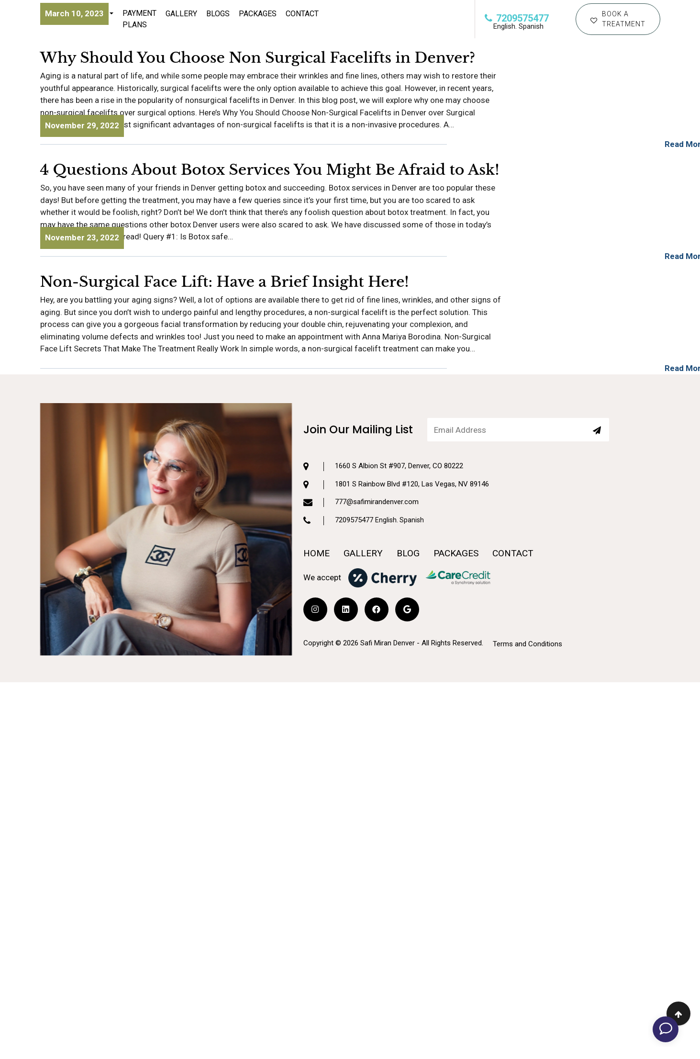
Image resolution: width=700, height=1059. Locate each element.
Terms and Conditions (527, 604)
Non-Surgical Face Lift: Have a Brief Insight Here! (224, 282)
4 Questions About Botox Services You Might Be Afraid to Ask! (270, 170)
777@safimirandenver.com (361, 463)
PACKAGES (455, 513)
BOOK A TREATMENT (617, 19)
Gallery (181, 13)
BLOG (408, 513)
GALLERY (363, 513)
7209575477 (517, 18)
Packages (258, 13)
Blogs (218, 13)
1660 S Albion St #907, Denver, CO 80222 (383, 427)
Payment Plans (139, 19)
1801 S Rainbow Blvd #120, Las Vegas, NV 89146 (396, 445)
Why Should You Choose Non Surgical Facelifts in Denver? (258, 58)
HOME (316, 513)
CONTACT (302, 13)
